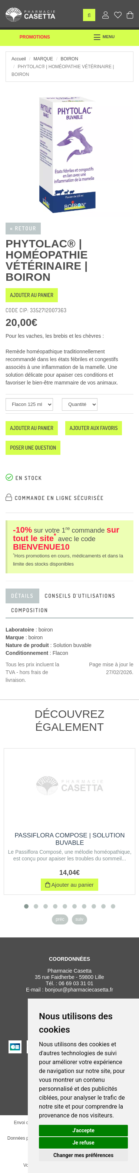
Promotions (35, 37)
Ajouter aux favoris (94, 428)
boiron (69, 58)
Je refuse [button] (83, 1143)
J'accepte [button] (83, 1130)
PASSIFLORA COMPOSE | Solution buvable (70, 839)
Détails (22, 596)
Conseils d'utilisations (80, 596)
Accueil (18, 58)
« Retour (23, 228)
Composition (29, 610)
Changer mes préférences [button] (83, 1155)
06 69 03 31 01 (76, 983)
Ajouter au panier (31, 295)
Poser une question (33, 447)
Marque (43, 58)
